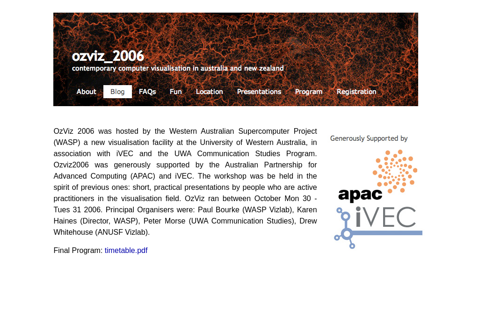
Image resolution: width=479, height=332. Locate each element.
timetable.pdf (126, 250)
